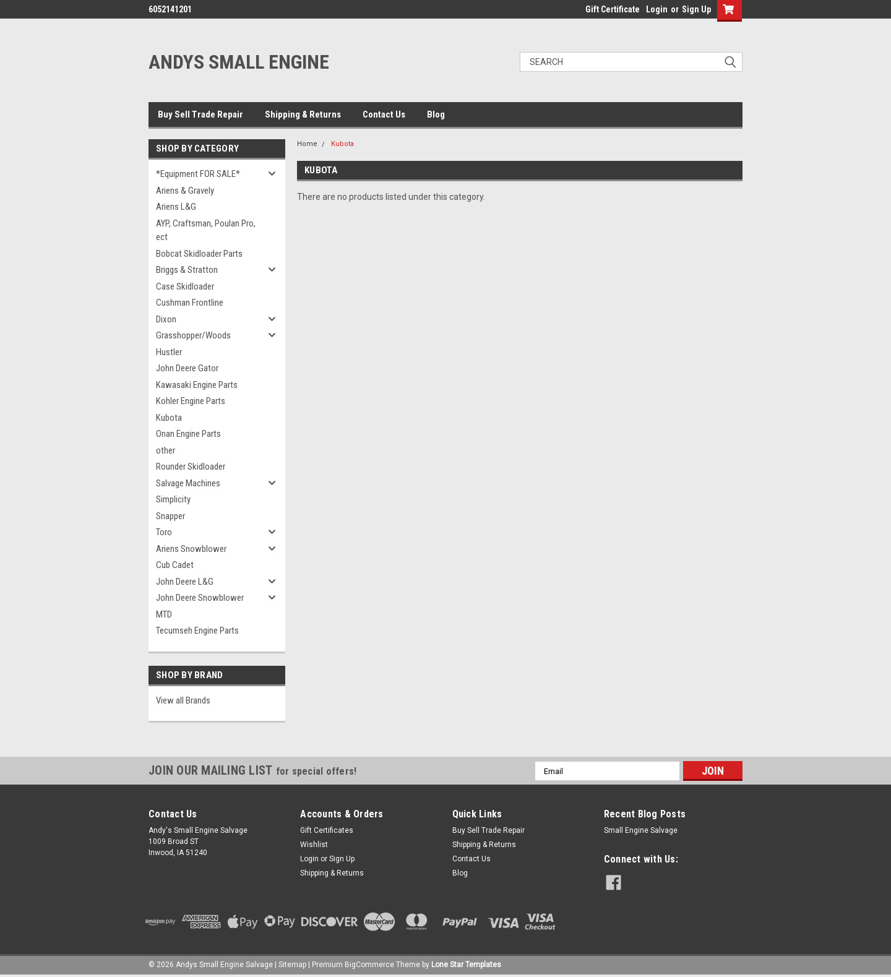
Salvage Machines (188, 483)
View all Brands (183, 700)
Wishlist (314, 844)
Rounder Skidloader (190, 466)
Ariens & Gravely (185, 190)
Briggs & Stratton (187, 269)
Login (657, 9)
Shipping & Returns (303, 114)
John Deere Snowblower (200, 597)
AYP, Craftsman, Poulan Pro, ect (206, 230)
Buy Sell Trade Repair (200, 114)
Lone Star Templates (466, 964)
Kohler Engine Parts (190, 401)
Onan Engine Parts (188, 433)
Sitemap (292, 964)
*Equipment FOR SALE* (198, 173)
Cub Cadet (175, 564)
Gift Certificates (326, 830)
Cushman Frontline (189, 302)
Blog (436, 114)
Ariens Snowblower (191, 548)
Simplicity (173, 499)
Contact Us (384, 114)
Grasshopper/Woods (193, 335)
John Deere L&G (184, 581)
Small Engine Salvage (641, 830)
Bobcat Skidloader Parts (199, 253)
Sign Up (696, 9)
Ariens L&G (176, 206)
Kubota (169, 417)
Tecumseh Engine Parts (197, 630)
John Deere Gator (187, 368)
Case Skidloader (185, 286)
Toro (164, 532)
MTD (164, 614)
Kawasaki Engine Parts (197, 384)
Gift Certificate (612, 9)
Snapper (170, 516)
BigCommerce (369, 964)
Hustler (169, 352)
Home (307, 144)
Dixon (166, 319)
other (165, 450)
